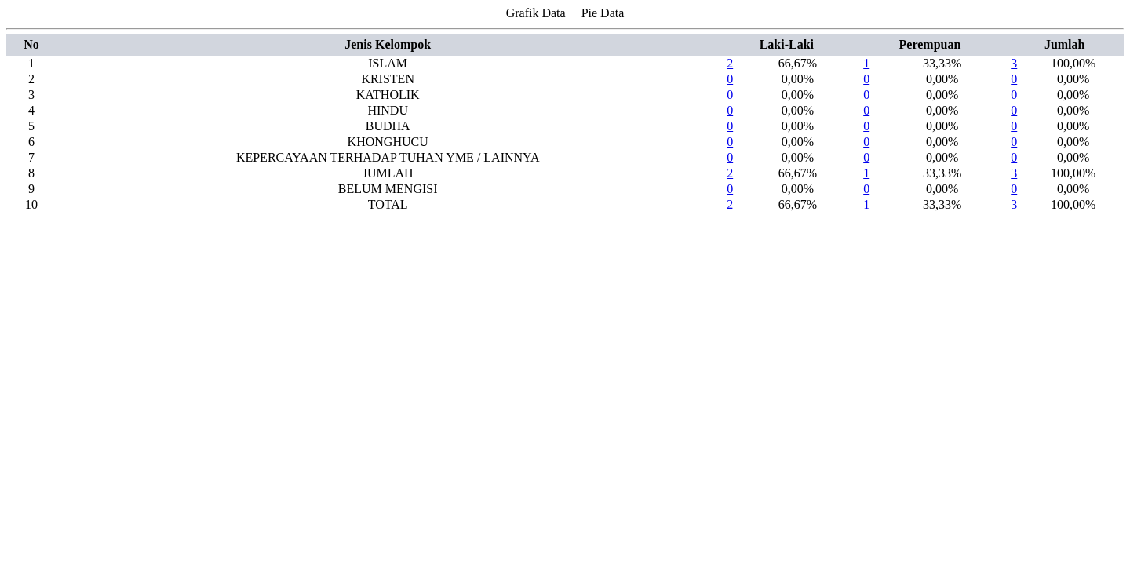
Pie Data (603, 13)
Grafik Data (536, 13)
